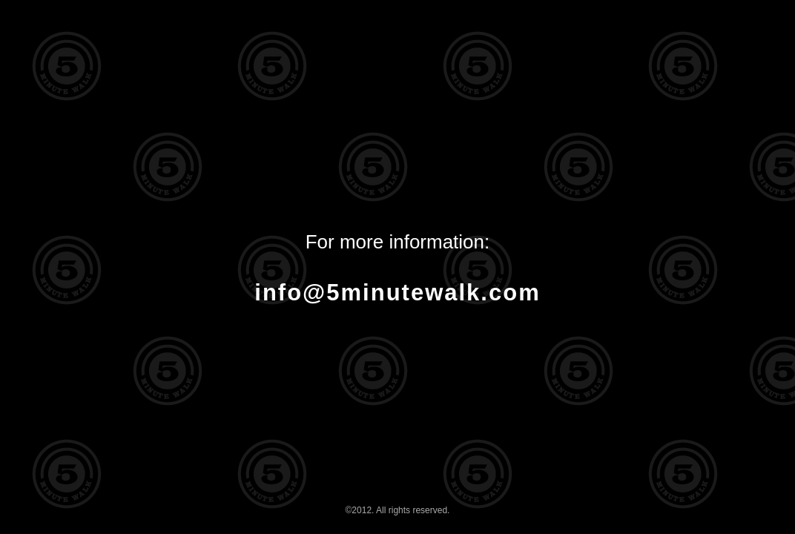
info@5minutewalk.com (397, 293)
